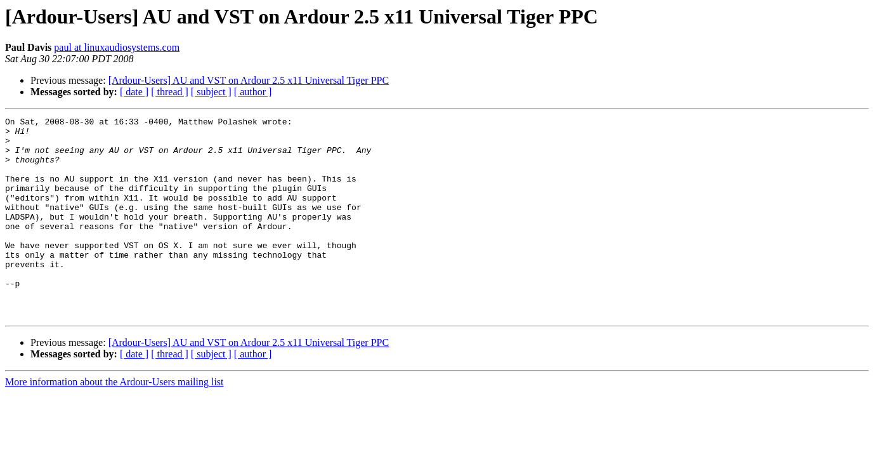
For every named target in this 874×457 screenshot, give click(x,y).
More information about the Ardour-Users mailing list (114, 421)
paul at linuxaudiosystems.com (116, 47)
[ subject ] (211, 91)
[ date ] (134, 91)
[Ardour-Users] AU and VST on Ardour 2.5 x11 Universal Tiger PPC (248, 80)
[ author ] (253, 91)
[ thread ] (169, 91)
